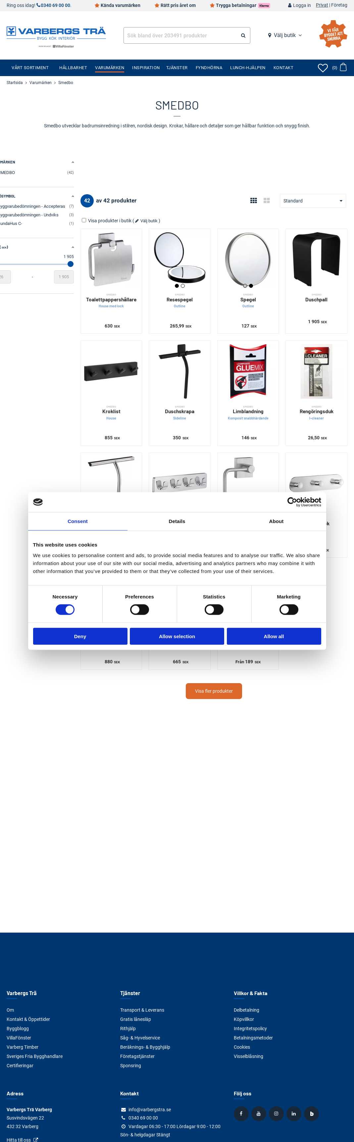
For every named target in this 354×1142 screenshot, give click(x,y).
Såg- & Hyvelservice (140, 1037)
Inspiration (146, 67)
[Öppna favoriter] (323, 68)
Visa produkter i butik (121, 220)
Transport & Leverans (142, 1010)
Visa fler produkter (221, 676)
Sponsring (130, 1065)
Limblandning (253, 405)
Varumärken (109, 67)
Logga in (302, 5)
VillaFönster (19, 1037)
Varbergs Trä (21, 993)
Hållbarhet (73, 67)
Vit (192, 282)
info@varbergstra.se (149, 1109)
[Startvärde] (16, 277)
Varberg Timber (22, 1047)
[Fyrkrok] (189, 474)
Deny (80, 636)
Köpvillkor (244, 1019)
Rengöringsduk (318, 405)
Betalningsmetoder (253, 1037)
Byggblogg (18, 1028)
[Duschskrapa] (189, 365)
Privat (322, 5)
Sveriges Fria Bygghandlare (35, 1056)
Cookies (242, 1047)
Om (10, 1010)
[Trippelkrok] (318, 474)
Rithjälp (128, 1028)
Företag (339, 5)
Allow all (274, 636)
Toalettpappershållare (124, 297)
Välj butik (285, 35)
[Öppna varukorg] (339, 68)
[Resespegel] (189, 257)
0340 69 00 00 (55, 5)
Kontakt (284, 67)
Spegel (253, 297)
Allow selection (177, 636)
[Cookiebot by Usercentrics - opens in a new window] (292, 502)
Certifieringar (20, 1065)
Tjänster (177, 67)
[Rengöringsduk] (318, 365)
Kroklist (124, 405)
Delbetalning (246, 1010)
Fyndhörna (209, 67)
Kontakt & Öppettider (28, 1019)
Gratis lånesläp (135, 1019)
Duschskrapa (189, 405)
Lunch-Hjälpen (248, 67)
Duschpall (318, 293)
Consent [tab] (78, 521)
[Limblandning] (253, 365)
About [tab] (276, 521)
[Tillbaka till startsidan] (56, 32)
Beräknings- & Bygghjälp (145, 1047)
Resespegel (189, 297)
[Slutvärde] (78, 277)
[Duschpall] (318, 257)
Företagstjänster (137, 1056)
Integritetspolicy (250, 1028)
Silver (251, 282)
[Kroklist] (124, 365)
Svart (186, 282)
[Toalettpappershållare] (124, 257)
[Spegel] (253, 257)
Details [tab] (177, 521)
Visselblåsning (248, 1056)
